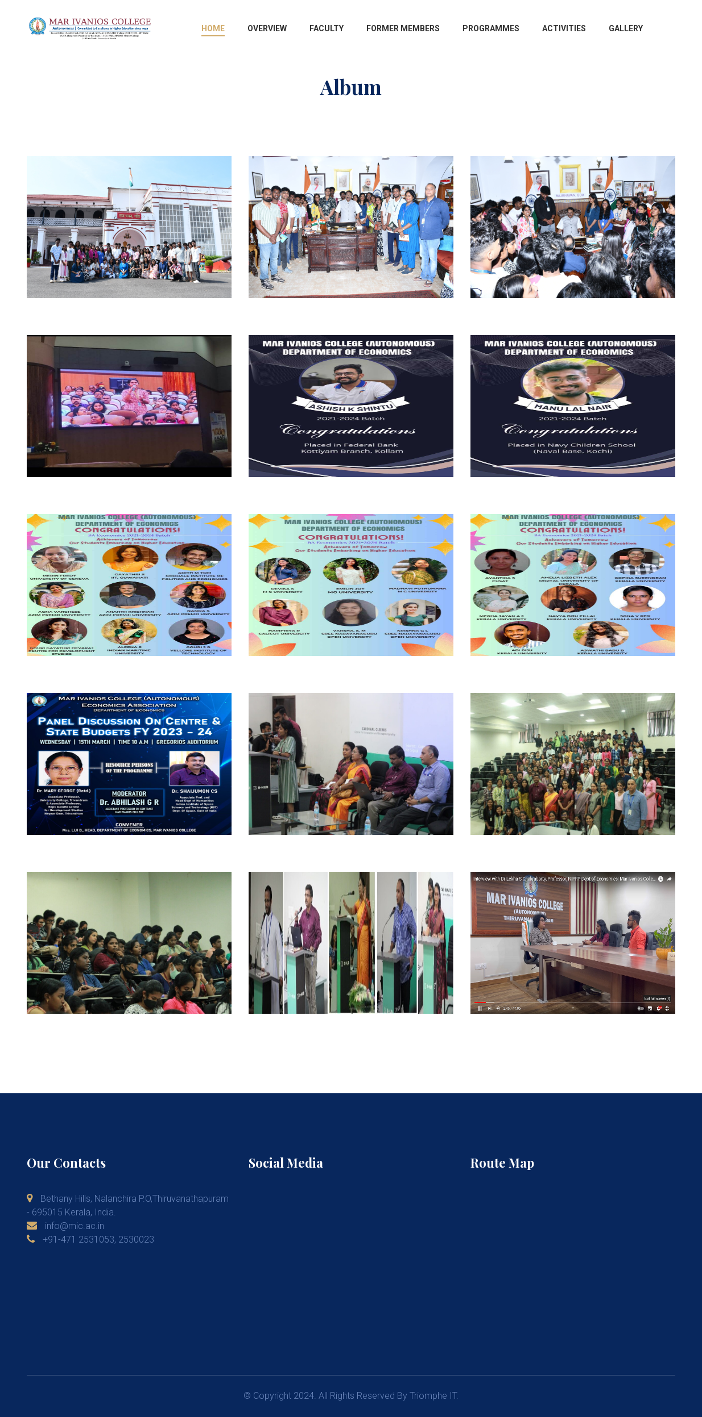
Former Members (403, 28)
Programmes (491, 28)
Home (213, 28)
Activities (564, 28)
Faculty (326, 28)
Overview (267, 28)
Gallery (626, 28)
